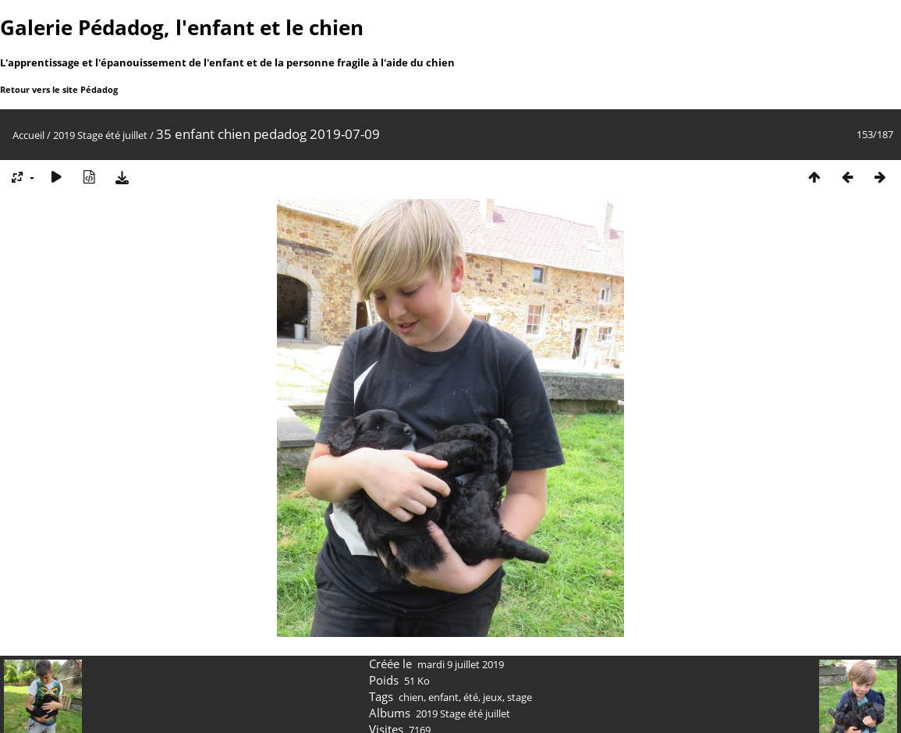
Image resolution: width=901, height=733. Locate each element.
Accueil (28, 135)
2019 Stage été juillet (100, 135)
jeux (492, 697)
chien (411, 697)
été (470, 697)
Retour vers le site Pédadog (59, 89)
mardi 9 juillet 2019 (460, 664)
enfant (443, 697)
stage (519, 697)
